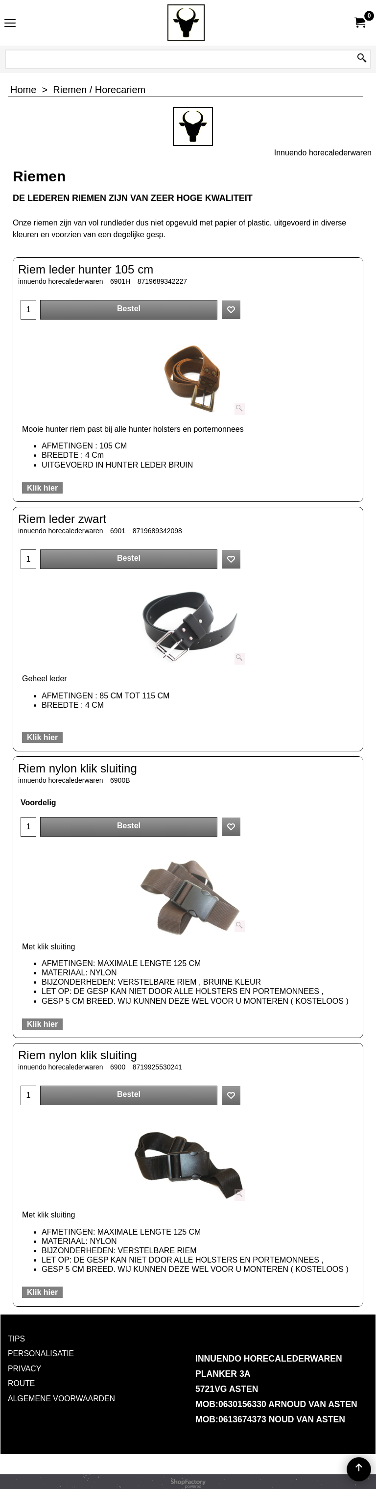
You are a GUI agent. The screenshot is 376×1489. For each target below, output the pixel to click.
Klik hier (42, 488)
